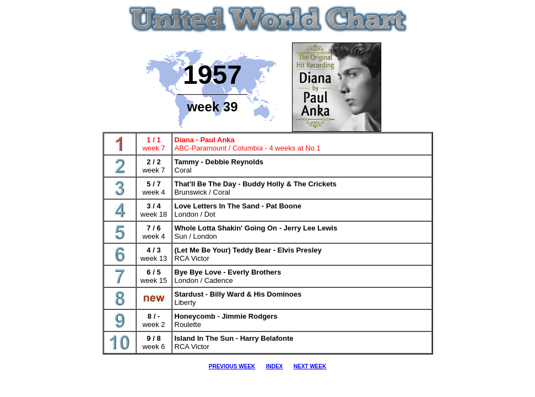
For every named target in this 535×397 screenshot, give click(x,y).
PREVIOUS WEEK (232, 366)
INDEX (274, 366)
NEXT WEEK (310, 366)
